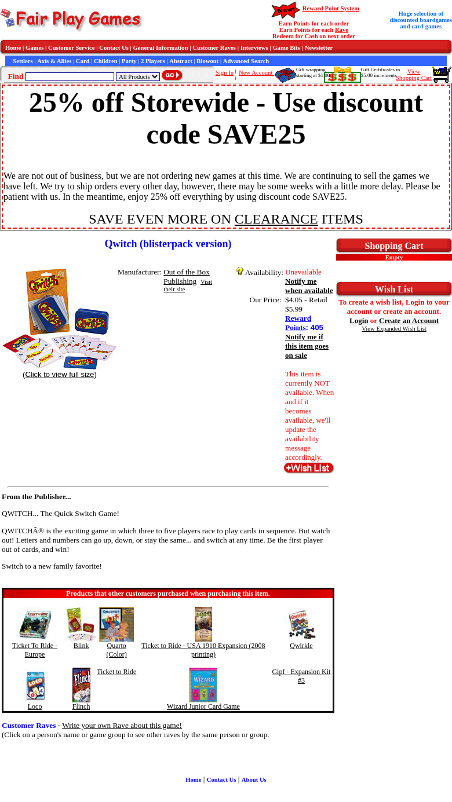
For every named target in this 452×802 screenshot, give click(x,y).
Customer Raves (214, 48)
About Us (254, 780)
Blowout (207, 61)
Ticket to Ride (116, 672)
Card (83, 61)
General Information (160, 48)
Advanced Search (246, 61)
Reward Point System (330, 8)
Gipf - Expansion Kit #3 (301, 676)
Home (13, 48)
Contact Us (114, 48)
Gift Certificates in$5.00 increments (380, 72)
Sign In (225, 72)
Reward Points (298, 323)
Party (129, 61)
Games (34, 48)
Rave (341, 30)
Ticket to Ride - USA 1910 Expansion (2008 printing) (203, 650)
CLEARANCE (276, 218)
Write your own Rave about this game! (122, 725)
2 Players (153, 61)
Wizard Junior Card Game (203, 706)
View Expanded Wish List (394, 328)
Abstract (180, 61)
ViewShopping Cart (414, 74)
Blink (81, 646)
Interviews (254, 48)
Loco (35, 706)
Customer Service (71, 48)
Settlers (22, 61)
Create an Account (409, 320)
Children (106, 61)
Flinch (81, 706)
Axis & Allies (54, 61)
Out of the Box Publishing (186, 276)
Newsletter (319, 48)
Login (359, 320)
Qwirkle (301, 646)
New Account (256, 72)
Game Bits (286, 48)
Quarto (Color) (116, 650)
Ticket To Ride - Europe (34, 650)
